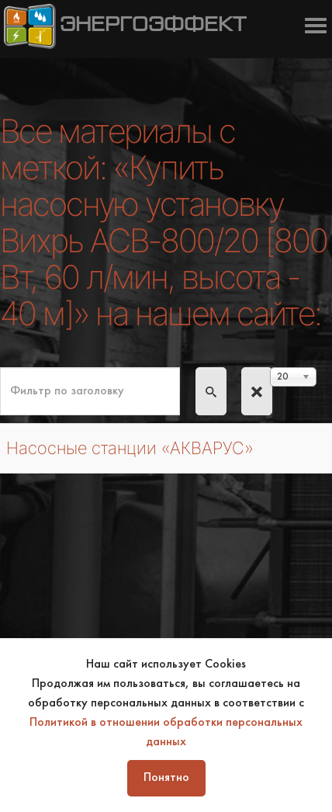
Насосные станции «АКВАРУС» (130, 448)
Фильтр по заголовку (0, 367)
